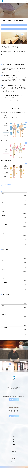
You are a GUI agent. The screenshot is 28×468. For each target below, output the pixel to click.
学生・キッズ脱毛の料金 (7, 184)
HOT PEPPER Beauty (13, 399)
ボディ (14, 439)
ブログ (14, 454)
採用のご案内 (14, 451)
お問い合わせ (14, 458)
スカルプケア (14, 444)
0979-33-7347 (14, 416)
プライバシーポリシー (14, 461)
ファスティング (14, 441)
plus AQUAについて (14, 453)
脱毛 (14, 436)
